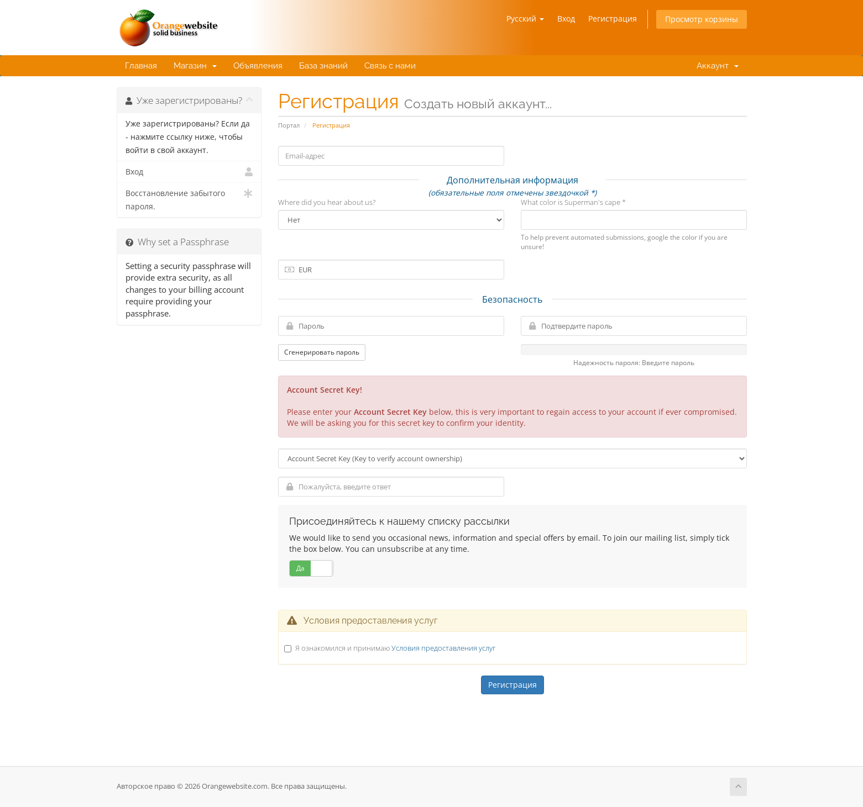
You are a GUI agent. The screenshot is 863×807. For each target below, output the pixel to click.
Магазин (195, 66)
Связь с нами (390, 66)
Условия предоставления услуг (443, 648)
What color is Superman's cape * (573, 202)
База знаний (323, 66)
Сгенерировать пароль (321, 352)
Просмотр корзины (701, 19)
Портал (289, 125)
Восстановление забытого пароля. (189, 199)
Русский (525, 18)
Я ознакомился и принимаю (395, 648)
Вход (566, 18)
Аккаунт (715, 66)
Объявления (258, 66)
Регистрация (612, 18)
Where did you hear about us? (326, 202)
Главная (141, 66)
